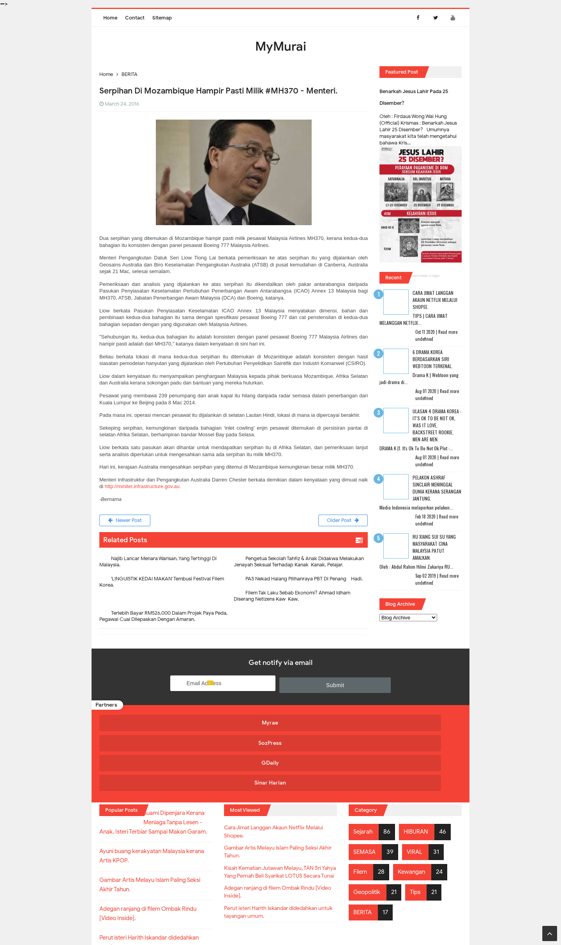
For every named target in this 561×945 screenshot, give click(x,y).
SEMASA (365, 789)
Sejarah (364, 769)
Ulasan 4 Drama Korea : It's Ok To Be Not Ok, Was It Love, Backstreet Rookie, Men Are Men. (437, 425)
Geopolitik (368, 829)
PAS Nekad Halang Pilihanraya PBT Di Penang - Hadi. (304, 580)
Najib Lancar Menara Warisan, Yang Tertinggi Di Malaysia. (158, 563)
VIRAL (417, 789)
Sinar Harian (414, 723)
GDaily (323, 723)
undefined (424, 339)
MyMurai (280, 923)
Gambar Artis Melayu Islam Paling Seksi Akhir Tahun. (280, 793)
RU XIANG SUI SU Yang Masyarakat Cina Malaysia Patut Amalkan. (434, 547)
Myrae (142, 723)
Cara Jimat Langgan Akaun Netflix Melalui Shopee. (435, 299)
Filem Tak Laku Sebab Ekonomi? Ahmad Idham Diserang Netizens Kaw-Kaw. (292, 597)
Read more (447, 332)
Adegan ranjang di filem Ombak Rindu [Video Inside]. (278, 848)
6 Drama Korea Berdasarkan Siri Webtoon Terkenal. (433, 359)
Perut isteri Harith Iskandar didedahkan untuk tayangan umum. (279, 871)
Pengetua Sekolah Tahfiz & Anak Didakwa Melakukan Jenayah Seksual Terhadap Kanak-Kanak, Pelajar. (299, 563)
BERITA (363, 849)
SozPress (233, 723)
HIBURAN (419, 769)
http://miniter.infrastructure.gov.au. (143, 486)
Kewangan (414, 809)
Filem (361, 809)
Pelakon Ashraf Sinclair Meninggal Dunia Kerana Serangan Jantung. (437, 488)
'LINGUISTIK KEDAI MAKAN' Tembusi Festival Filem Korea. (161, 583)
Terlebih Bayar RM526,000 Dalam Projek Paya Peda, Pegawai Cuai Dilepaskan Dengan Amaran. (163, 617)
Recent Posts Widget (423, 275)
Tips (419, 829)
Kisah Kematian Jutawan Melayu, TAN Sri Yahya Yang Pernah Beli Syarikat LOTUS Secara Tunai (277, 821)
